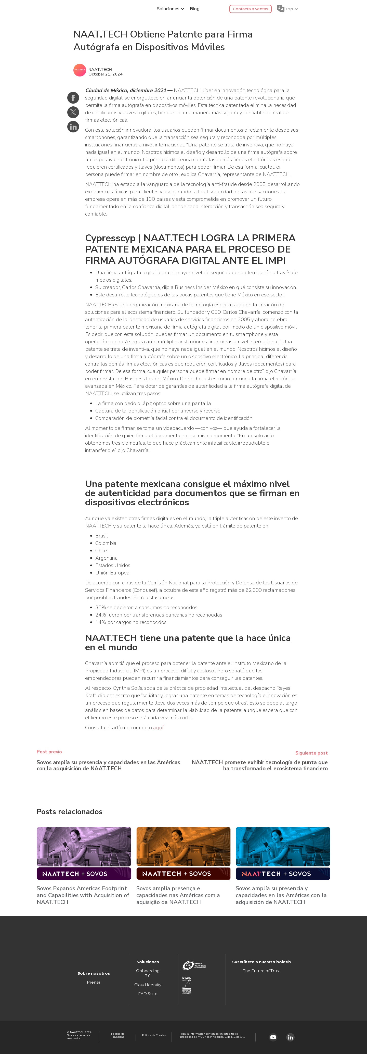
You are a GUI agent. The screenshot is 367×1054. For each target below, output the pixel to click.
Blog (195, 8)
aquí (158, 727)
